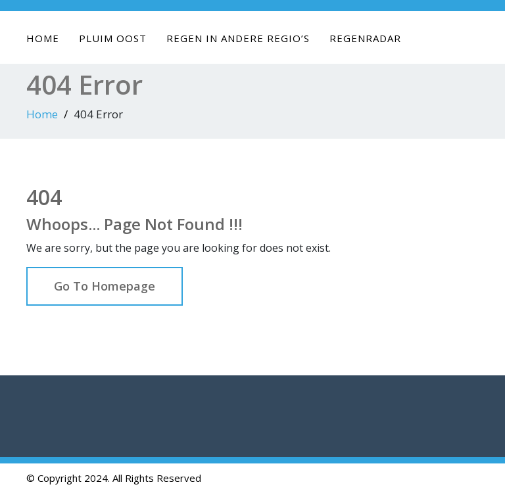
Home (42, 38)
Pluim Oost (113, 38)
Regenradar (365, 38)
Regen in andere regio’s (238, 38)
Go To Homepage (104, 286)
